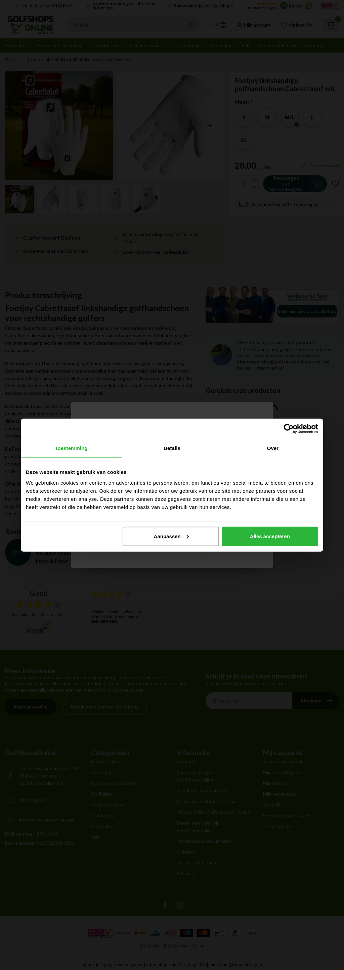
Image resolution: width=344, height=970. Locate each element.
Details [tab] (172, 448)
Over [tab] (273, 448)
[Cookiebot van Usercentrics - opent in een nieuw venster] (288, 429)
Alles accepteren (270, 536)
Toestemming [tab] (71, 448)
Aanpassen (171, 536)
